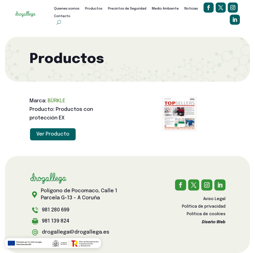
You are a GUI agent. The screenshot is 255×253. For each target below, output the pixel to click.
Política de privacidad (203, 207)
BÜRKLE (56, 101)
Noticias (191, 8)
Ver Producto (52, 134)
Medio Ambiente (165, 8)
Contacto (62, 16)
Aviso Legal (214, 199)
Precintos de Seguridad (127, 8)
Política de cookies (206, 214)
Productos (93, 8)
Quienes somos (66, 8)
